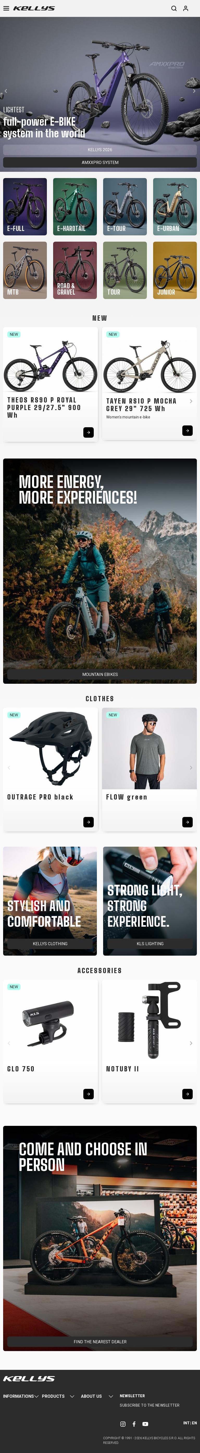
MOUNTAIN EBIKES (100, 674)
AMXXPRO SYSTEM (100, 162)
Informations (18, 1396)
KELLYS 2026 (100, 149)
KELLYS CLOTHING (50, 943)
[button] (6, 91)
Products (53, 1396)
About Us (91, 1396)
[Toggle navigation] (6, 8)
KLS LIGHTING (150, 943)
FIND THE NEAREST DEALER (100, 1341)
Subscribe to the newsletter (150, 1405)
